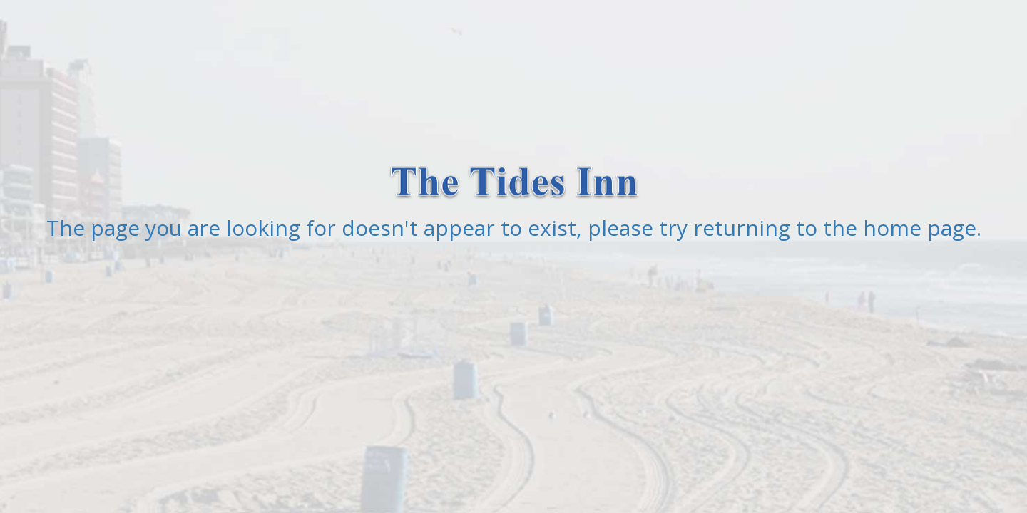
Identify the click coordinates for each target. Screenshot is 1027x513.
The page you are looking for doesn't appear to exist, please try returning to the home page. (513, 227)
